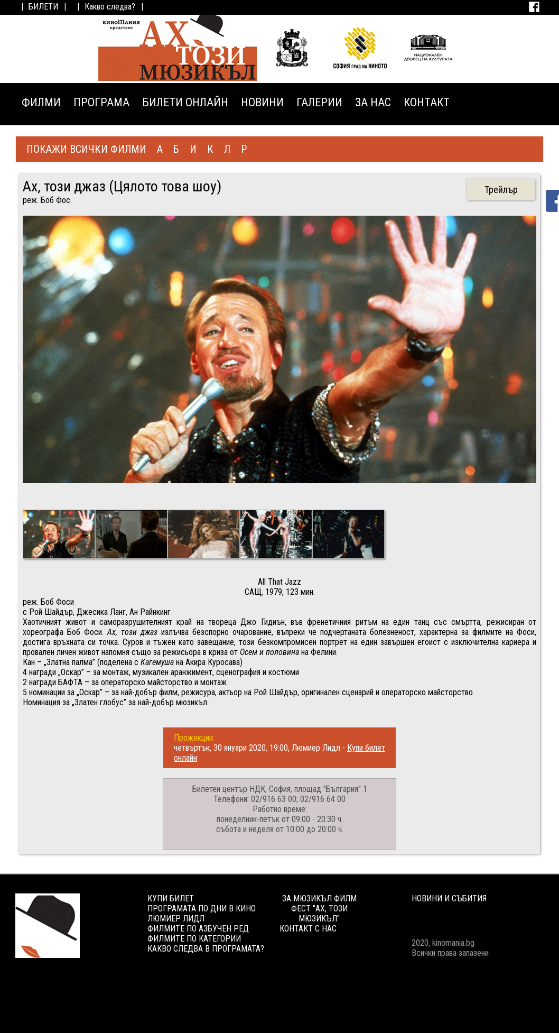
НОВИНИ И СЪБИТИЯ (449, 898)
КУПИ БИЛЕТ (170, 898)
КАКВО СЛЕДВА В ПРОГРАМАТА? (205, 949)
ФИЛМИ (41, 102)
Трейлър (501, 189)
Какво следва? (110, 7)
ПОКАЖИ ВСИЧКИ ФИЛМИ (86, 149)
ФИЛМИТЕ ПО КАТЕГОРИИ (194, 939)
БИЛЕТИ (43, 7)
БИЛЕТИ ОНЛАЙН (185, 102)
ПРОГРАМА (101, 102)
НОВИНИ (262, 102)
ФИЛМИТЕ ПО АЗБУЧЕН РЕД (198, 929)
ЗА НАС (373, 102)
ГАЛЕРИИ (319, 102)
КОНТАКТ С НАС (308, 929)
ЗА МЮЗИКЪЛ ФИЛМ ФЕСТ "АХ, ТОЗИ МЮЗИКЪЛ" (319, 908)
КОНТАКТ (427, 102)
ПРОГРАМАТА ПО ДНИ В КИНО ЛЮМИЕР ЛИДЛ (201, 913)
